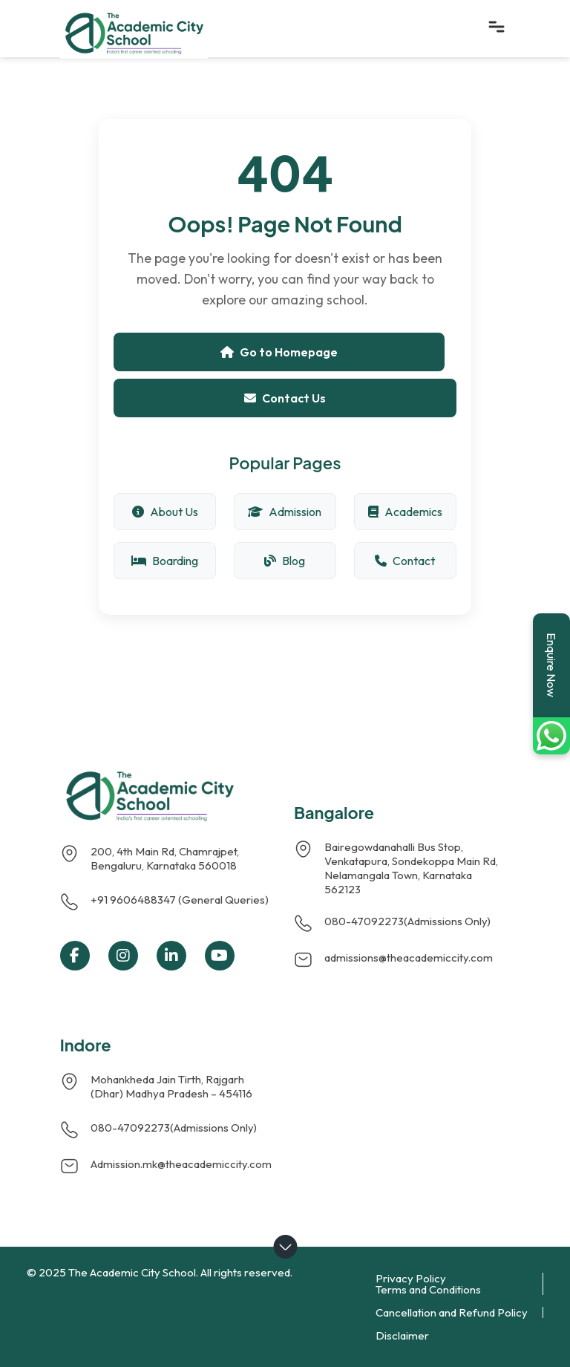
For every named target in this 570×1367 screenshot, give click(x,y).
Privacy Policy (411, 1278)
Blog (284, 560)
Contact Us (285, 398)
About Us (165, 511)
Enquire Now (551, 665)
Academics (405, 511)
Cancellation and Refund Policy (452, 1312)
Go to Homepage (279, 352)
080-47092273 (364, 921)
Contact (405, 560)
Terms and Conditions (428, 1289)
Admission (284, 511)
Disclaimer (402, 1335)
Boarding (164, 560)
